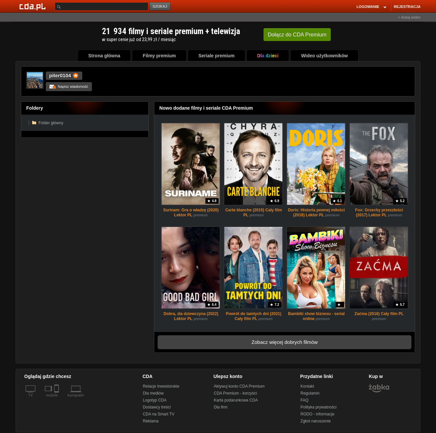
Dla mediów (153, 393)
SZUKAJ (160, 6)
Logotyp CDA (154, 400)
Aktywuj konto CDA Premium (239, 386)
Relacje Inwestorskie (161, 386)
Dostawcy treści (157, 407)
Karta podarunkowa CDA (236, 400)
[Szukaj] (101, 6)
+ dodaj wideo (409, 17)
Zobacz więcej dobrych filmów (285, 342)
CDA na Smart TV (158, 414)
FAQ (305, 400)
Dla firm (220, 407)
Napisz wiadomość (68, 86)
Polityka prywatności (319, 407)
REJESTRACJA (407, 7)
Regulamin (310, 393)
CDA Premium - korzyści (235, 393)
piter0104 (60, 75)
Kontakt (307, 386)
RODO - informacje (317, 414)
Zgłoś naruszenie (316, 421)
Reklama (150, 421)
